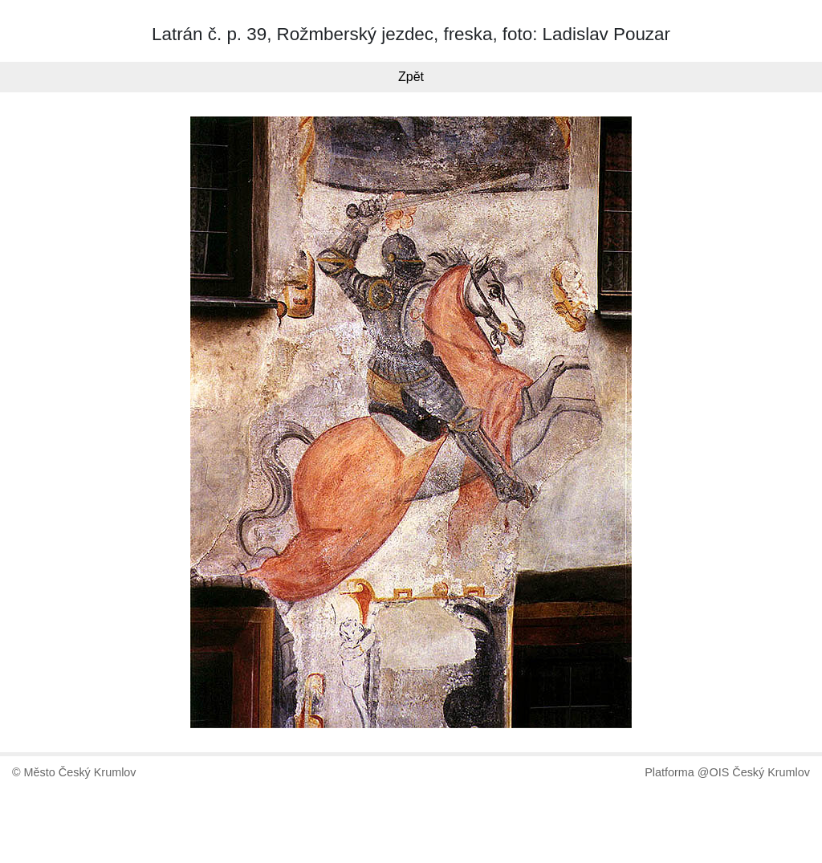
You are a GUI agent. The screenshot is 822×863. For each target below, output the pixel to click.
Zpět (411, 76)
